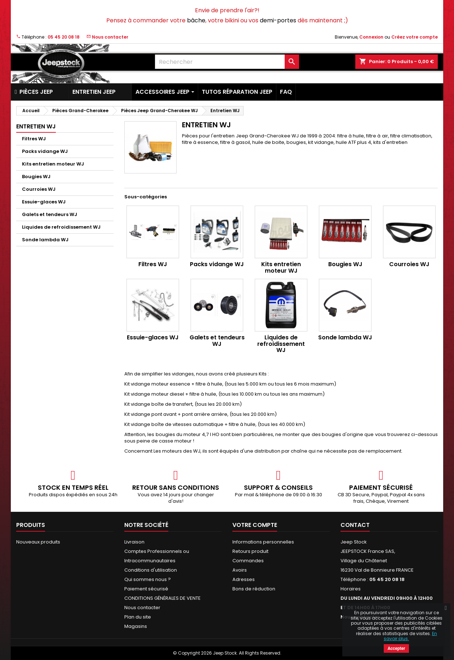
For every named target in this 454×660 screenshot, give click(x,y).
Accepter (396, 648)
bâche (196, 20)
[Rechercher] (227, 61)
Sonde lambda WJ (45, 239)
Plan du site (137, 616)
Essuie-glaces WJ (44, 201)
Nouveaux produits (38, 541)
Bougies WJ (36, 176)
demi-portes (278, 20)
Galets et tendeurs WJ (49, 214)
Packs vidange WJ (45, 151)
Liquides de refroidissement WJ (61, 227)
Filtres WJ (34, 138)
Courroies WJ (38, 189)
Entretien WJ (36, 126)
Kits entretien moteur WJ (53, 163)
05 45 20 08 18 (64, 37)
